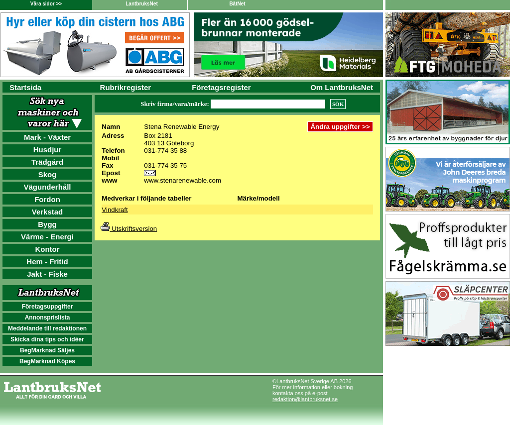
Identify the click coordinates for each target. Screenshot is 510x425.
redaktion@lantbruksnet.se (305, 399)
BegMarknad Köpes (47, 361)
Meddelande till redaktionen (47, 328)
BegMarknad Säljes (47, 350)
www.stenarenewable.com (182, 180)
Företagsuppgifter (47, 306)
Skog (47, 174)
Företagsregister (221, 87)
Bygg (47, 224)
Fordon (47, 199)
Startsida (25, 87)
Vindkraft (115, 209)
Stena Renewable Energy (181, 126)
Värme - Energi (47, 236)
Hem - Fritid (47, 261)
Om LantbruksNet (341, 87)
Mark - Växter (47, 137)
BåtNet (237, 3)
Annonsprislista (47, 317)
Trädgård (47, 162)
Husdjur (47, 149)
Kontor (47, 249)
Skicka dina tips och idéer (47, 339)
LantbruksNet (141, 3)
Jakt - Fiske (47, 274)
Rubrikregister (125, 87)
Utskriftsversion (129, 228)
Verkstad (47, 212)
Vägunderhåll (47, 187)
